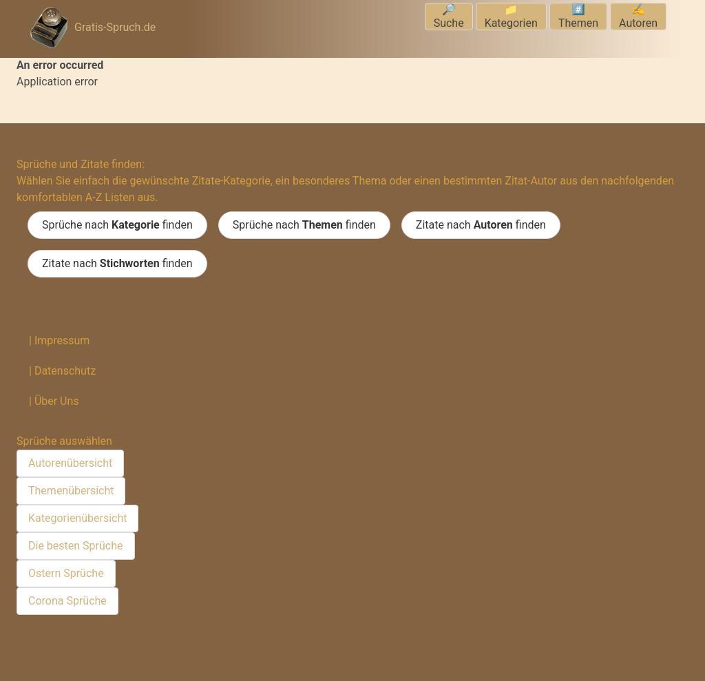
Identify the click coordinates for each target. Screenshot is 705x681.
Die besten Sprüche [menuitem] (75, 545)
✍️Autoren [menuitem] (638, 16)
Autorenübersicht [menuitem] (70, 463)
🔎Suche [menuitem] (449, 16)
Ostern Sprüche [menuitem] (66, 573)
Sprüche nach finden (117, 225)
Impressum (62, 340)
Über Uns (56, 401)
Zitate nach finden (481, 225)
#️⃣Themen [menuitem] (578, 16)
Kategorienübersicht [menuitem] (77, 518)
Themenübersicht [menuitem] (71, 490)
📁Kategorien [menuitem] (511, 16)
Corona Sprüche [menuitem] (67, 600)
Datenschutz (65, 370)
